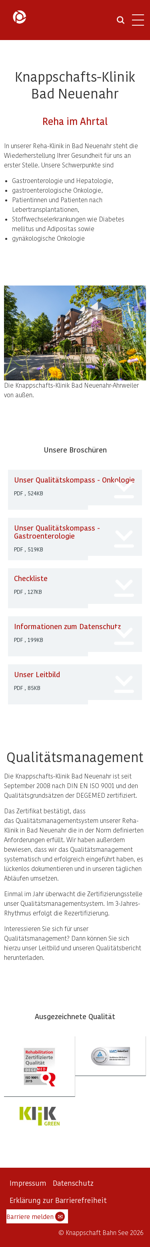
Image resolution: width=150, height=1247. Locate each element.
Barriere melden (35, 1216)
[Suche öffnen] (120, 22)
